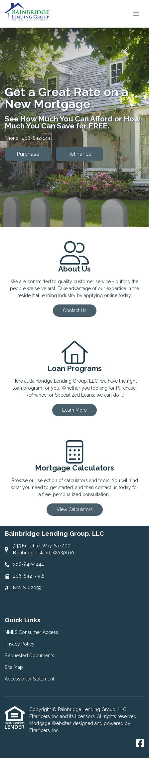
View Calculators (75, 509)
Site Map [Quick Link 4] (14, 667)
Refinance (79, 154)
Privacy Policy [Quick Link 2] (20, 644)
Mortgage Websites (51, 723)
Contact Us (74, 310)
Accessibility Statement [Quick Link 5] (29, 678)
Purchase (28, 154)
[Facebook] (140, 744)
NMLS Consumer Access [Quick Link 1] (31, 632)
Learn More (74, 410)
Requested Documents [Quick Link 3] (29, 655)
